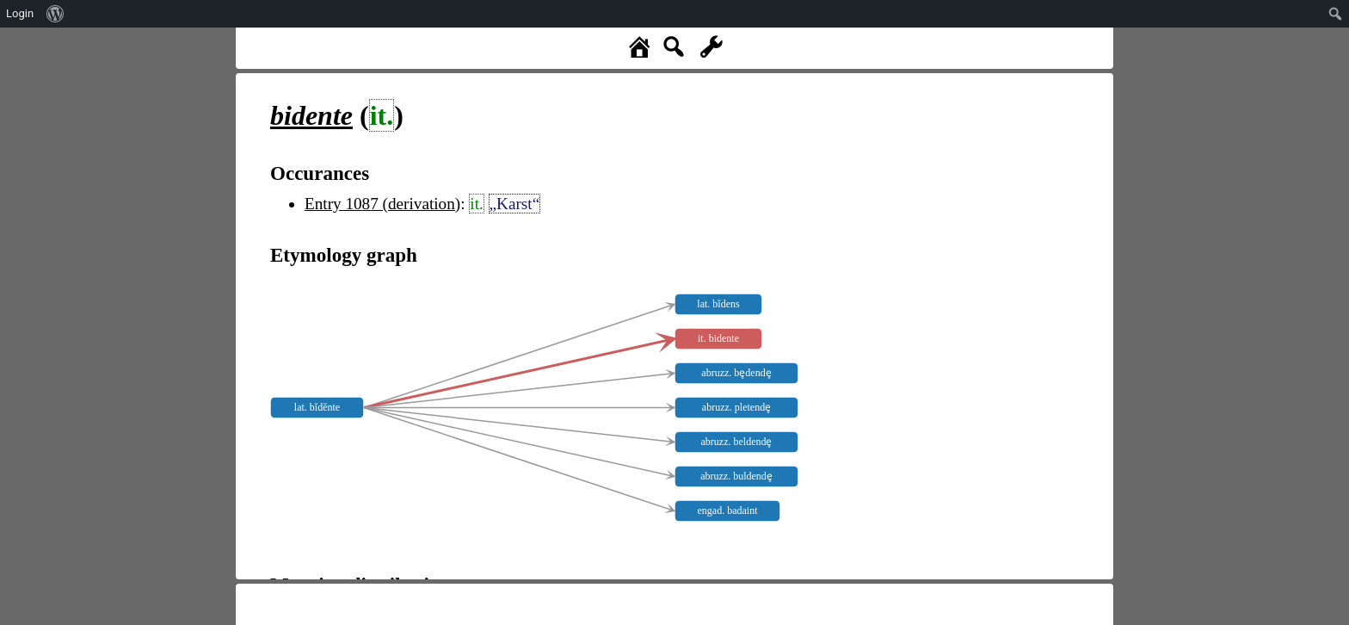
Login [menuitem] (20, 13)
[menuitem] (55, 14)
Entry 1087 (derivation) (382, 204)
